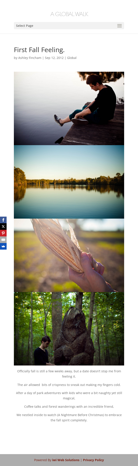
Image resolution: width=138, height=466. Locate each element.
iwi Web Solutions (66, 460)
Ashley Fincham (29, 58)
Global (72, 58)
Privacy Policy (93, 460)
